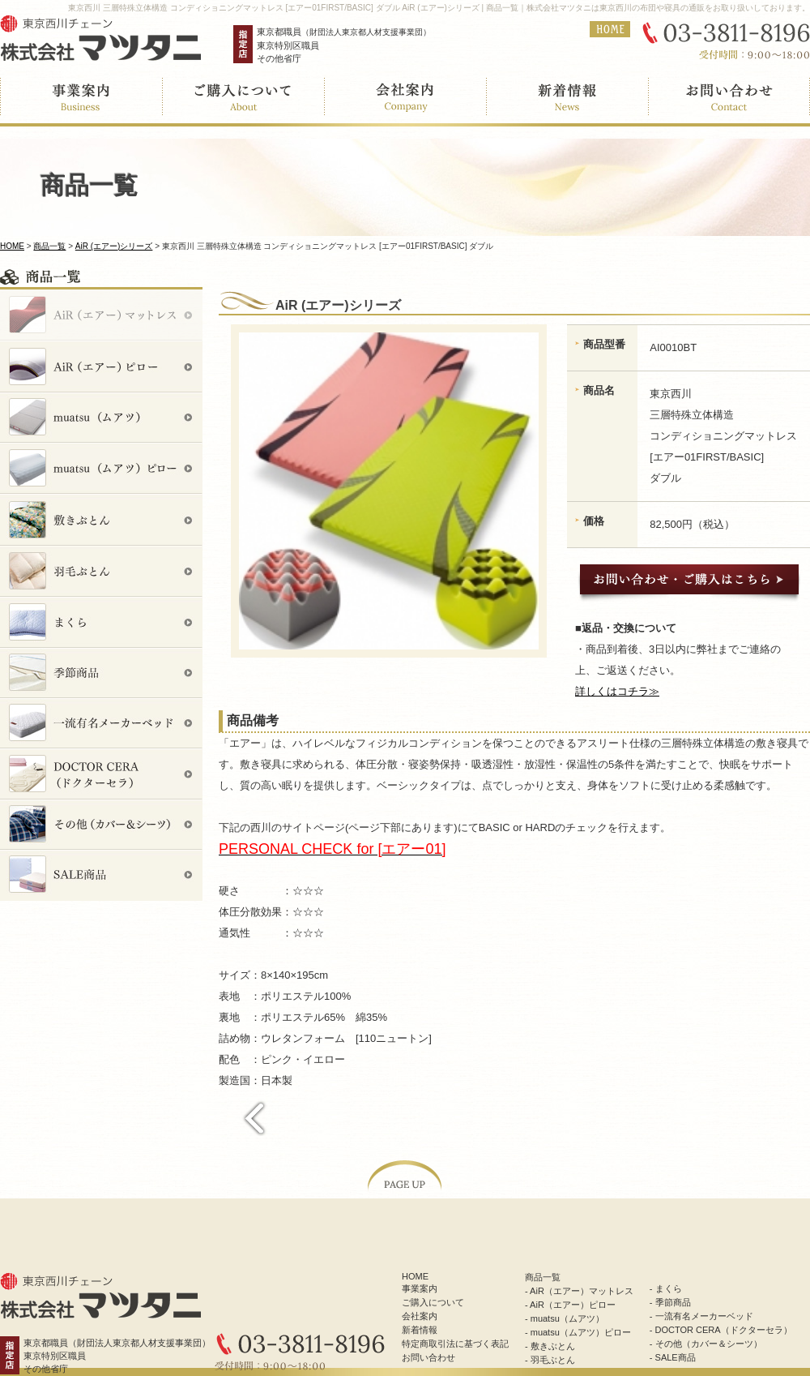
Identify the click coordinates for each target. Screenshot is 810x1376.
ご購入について (433, 1302)
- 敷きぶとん (550, 1346)
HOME (12, 246)
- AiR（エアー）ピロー (570, 1305)
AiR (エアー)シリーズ (114, 246)
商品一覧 (49, 246)
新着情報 (419, 1330)
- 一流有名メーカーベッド (701, 1316)
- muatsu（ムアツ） (564, 1318)
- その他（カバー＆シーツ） (706, 1343)
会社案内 (419, 1316)
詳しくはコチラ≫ (617, 691)
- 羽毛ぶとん (550, 1360)
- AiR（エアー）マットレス (579, 1291)
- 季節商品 (670, 1302)
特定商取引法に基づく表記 (455, 1343)
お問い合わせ (428, 1357)
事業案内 (419, 1288)
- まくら (666, 1288)
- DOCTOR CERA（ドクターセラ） (721, 1330)
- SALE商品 (673, 1357)
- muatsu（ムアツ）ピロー (578, 1332)
